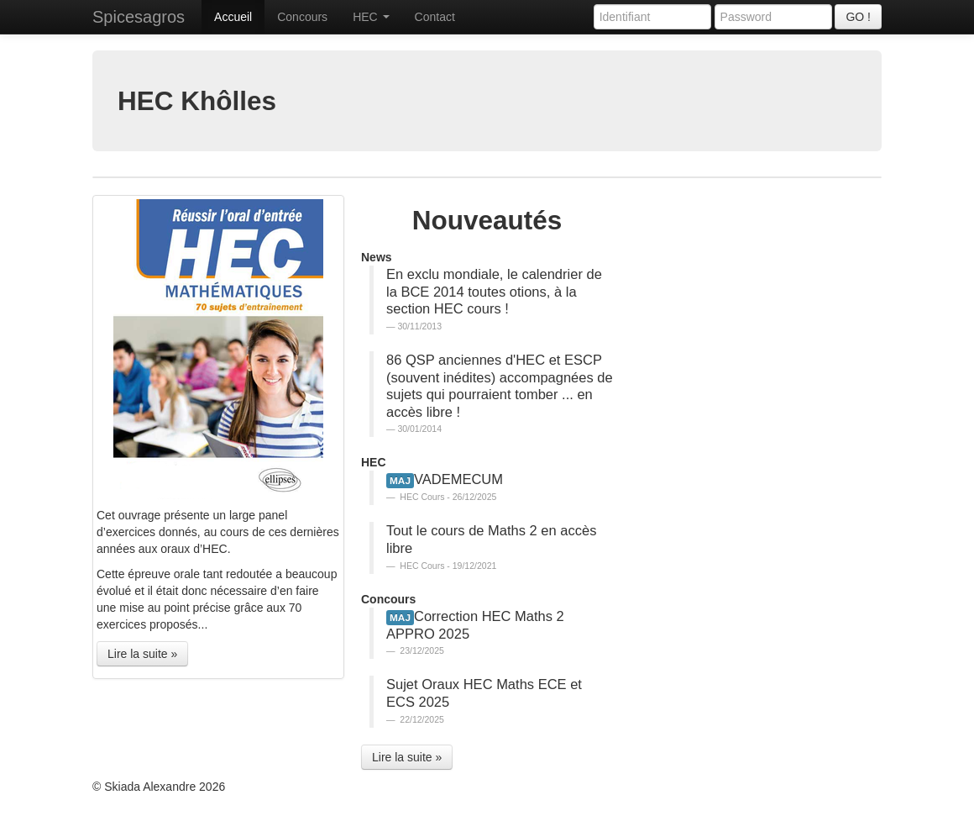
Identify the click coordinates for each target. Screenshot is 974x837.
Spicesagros (138, 17)
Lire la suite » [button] (142, 654)
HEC (371, 17)
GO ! (858, 17)
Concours (302, 17)
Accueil (233, 17)
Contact (435, 17)
